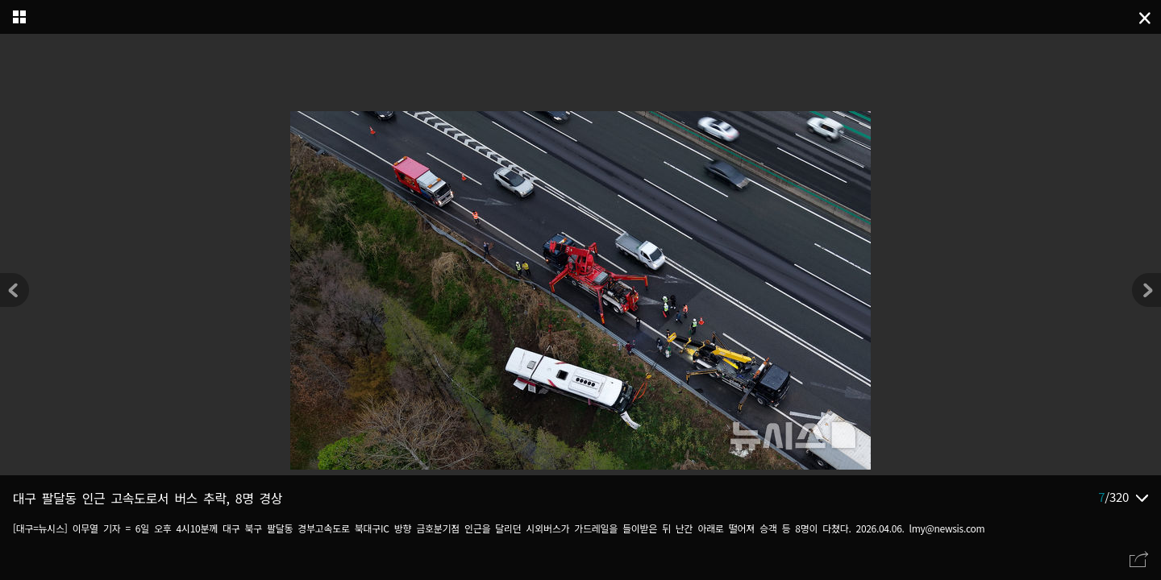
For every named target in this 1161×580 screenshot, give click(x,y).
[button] (1146, 290)
